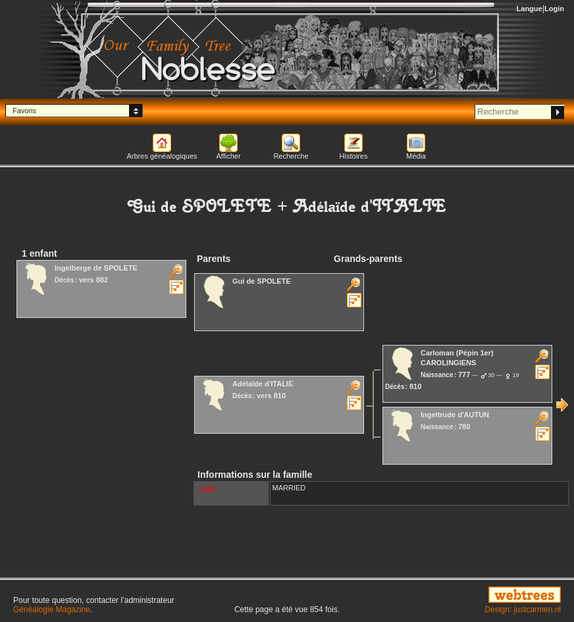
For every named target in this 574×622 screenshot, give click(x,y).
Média (416, 156)
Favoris (24, 111)
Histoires (354, 156)
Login (554, 9)
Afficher (228, 156)
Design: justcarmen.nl (523, 609)
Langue (529, 9)
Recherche (290, 156)
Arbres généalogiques (161, 156)
